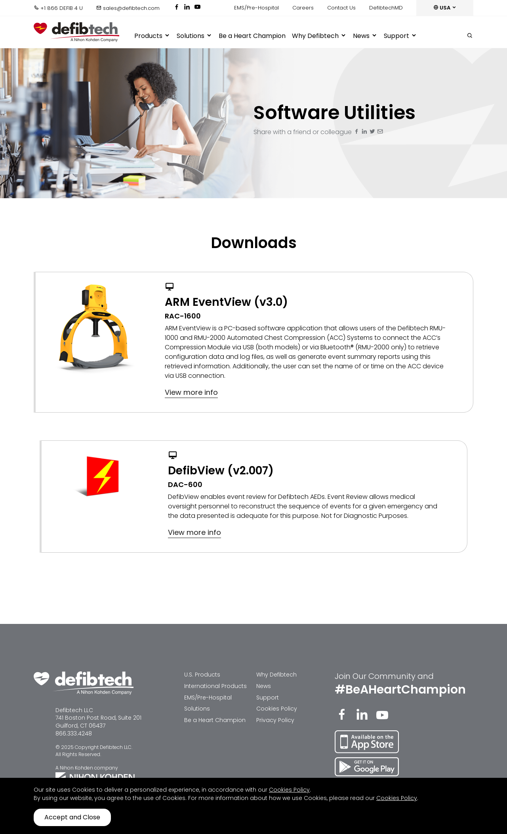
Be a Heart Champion (252, 35)
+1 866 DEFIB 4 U (58, 8)
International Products (215, 686)
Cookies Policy (276, 709)
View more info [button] (191, 392)
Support (400, 36)
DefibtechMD (386, 7)
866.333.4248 (73, 733)
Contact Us (341, 7)
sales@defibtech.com (128, 8)
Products (152, 36)
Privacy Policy (275, 720)
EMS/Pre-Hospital (256, 7)
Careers (303, 7)
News (365, 36)
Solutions (194, 36)
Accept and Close (72, 817)
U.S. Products (202, 675)
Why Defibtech (319, 36)
